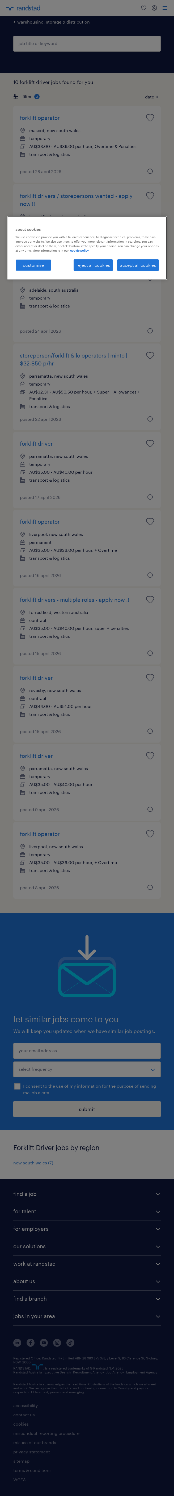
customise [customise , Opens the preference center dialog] (33, 265)
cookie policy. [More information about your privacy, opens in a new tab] (79, 250)
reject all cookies (93, 265)
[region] (87, 248)
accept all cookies (138, 265)
